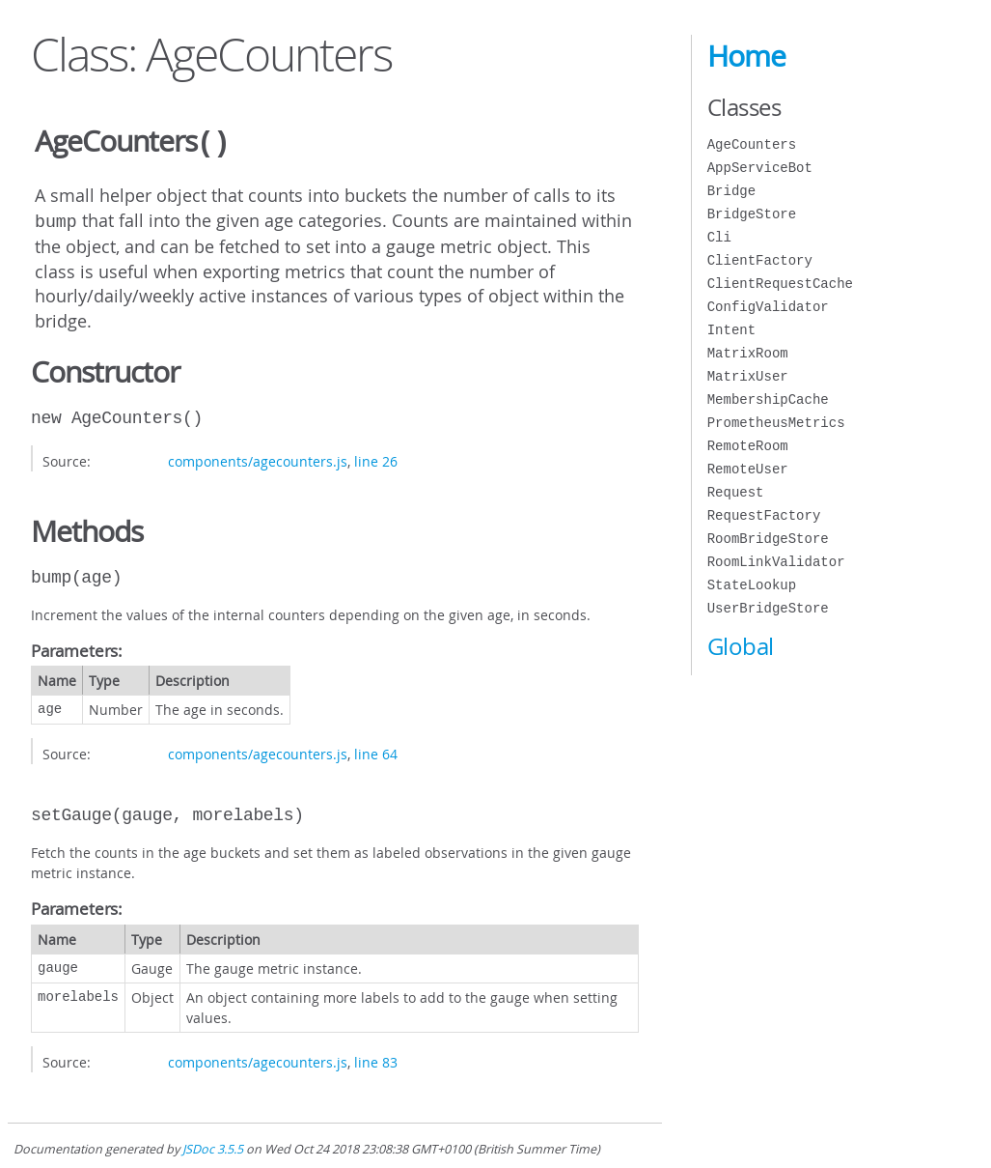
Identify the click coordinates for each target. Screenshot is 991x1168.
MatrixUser (747, 376)
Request (735, 492)
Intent (731, 330)
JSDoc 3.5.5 (212, 1145)
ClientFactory (759, 260)
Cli (719, 237)
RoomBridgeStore (768, 538)
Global (740, 646)
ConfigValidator (768, 307)
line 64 (376, 750)
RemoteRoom (747, 446)
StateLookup (751, 585)
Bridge (731, 191)
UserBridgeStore (768, 608)
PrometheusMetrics (776, 422)
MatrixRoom (747, 353)
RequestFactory (764, 515)
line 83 (376, 1058)
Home (746, 56)
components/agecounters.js (257, 457)
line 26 (376, 457)
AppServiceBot (759, 167)
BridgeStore (751, 214)
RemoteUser (747, 469)
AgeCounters (751, 144)
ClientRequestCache (780, 283)
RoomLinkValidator (776, 562)
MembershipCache (768, 399)
